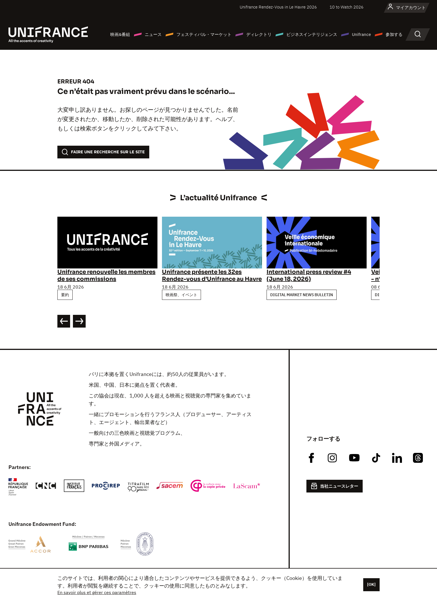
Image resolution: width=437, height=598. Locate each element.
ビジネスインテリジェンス (311, 34)
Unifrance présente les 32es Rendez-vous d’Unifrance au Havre (212, 275)
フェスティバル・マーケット (204, 34)
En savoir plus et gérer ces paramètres (96, 592)
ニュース (153, 34)
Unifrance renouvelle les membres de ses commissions (106, 275)
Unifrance (361, 34)
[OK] (371, 584)
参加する (394, 34)
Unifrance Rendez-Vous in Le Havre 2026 (278, 7)
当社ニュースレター (334, 486)
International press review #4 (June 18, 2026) (309, 275)
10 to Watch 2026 (347, 7)
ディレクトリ (259, 34)
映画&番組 (120, 34)
